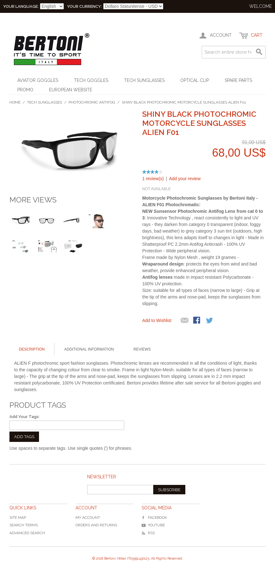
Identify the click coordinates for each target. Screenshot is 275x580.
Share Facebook (197, 321)
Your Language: (21, 6)
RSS (148, 533)
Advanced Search (27, 533)
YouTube (153, 525)
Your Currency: (84, 6)
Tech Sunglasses (144, 80)
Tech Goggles (91, 80)
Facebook (154, 517)
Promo (25, 89)
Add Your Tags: (24, 416)
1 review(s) (153, 178)
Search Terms (23, 525)
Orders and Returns (96, 525)
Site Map (17, 517)
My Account (88, 517)
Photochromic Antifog (92, 102)
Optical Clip (194, 80)
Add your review (184, 178)
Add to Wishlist (156, 320)
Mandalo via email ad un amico (185, 321)
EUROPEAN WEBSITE (70, 89)
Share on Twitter (210, 321)
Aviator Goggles (37, 80)
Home (14, 102)
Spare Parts (238, 80)
